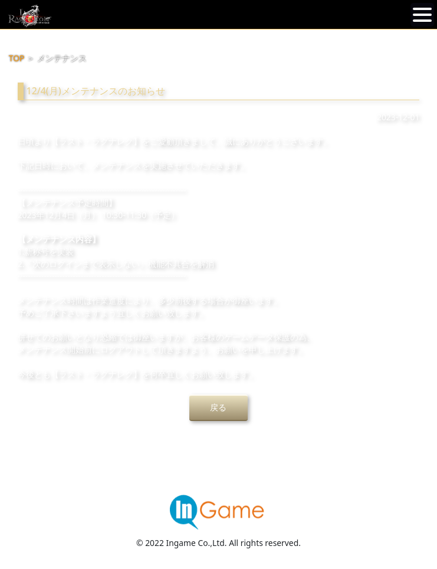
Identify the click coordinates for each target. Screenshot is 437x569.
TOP (17, 58)
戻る (218, 407)
